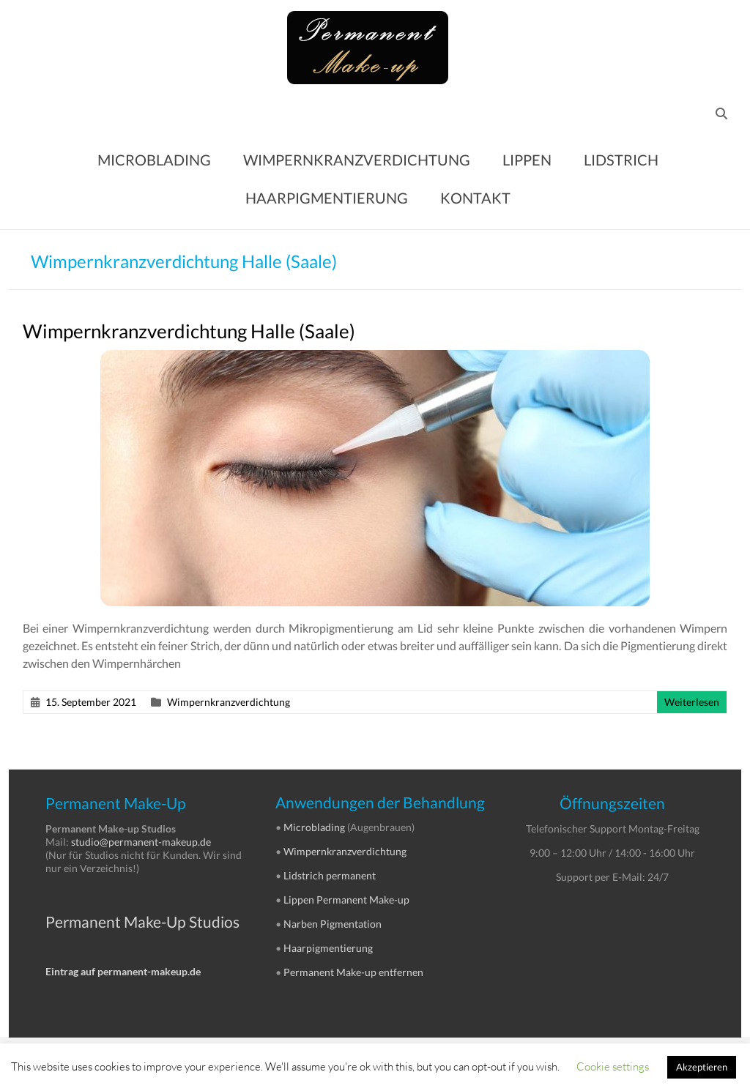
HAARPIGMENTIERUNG (326, 197)
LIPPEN (527, 159)
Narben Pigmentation (332, 923)
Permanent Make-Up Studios (142, 921)
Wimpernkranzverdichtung (228, 702)
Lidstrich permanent (329, 875)
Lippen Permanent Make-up (346, 899)
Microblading (314, 827)
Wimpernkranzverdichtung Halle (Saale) (189, 331)
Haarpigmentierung (328, 948)
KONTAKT (475, 197)
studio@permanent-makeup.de (141, 841)
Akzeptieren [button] (701, 1067)
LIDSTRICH (621, 159)
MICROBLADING (154, 159)
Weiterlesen (691, 702)
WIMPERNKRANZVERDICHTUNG (356, 159)
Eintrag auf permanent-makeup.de (123, 971)
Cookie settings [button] (612, 1066)
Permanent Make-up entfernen (353, 972)
